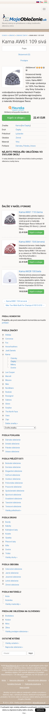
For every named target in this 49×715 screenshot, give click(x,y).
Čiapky (18, 130)
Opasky (8, 538)
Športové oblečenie (13, 495)
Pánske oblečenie (12, 448)
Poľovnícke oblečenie (14, 483)
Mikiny (13, 364)
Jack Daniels (10, 350)
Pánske (26, 146)
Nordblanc (9, 388)
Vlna (17, 142)
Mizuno (8, 380)
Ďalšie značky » (11, 423)
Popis (24, 48)
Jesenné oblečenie (13, 577)
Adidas (8, 335)
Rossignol (9, 396)
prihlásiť (5, 323)
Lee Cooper (10, 372)
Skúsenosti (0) (24, 54)
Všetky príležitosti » (13, 510)
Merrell (8, 376)
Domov (4, 35)
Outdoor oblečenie (13, 479)
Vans (7, 415)
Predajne (24, 60)
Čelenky (14, 358)
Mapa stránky (24, 688)
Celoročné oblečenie (13, 569)
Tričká (7, 553)
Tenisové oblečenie (13, 506)
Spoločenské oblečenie (14, 491)
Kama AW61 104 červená (32, 241)
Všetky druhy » (11, 557)
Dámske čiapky (22, 35)
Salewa (8, 400)
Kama (18, 125)
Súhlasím (40, 710)
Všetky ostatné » (12, 643)
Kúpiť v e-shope (36, 232)
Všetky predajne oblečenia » (16, 631)
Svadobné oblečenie (13, 499)
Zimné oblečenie (12, 585)
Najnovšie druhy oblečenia (37, 680)
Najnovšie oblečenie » (14, 647)
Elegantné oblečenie (13, 471)
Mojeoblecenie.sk (39, 703)
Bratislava (9, 616)
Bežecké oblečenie (13, 463)
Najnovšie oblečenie (17, 680)
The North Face (11, 412)
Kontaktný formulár (14, 684)
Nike (7, 384)
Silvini (7, 404)
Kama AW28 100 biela (30, 271)
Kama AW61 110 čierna (31, 212)
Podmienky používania (33, 684)
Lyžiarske (19, 134)
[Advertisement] (24, 183)
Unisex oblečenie (12, 452)
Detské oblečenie (12, 444)
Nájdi (31, 653)
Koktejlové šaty (11, 530)
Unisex (33, 146)
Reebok (8, 392)
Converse (9, 339)
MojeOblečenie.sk (12, 666)
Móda (4, 680)
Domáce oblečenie (13, 467)
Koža (7, 596)
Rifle (7, 545)
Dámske (19, 146)
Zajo (7, 419)
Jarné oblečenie (12, 573)
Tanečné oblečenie (13, 502)
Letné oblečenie (11, 581)
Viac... (24, 713)
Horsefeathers (11, 347)
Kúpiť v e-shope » (16, 117)
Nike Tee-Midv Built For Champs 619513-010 (25, 305)
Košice (8, 620)
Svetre (13, 368)
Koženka (8, 600)
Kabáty (8, 526)
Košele (8, 534)
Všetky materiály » (13, 604)
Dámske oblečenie (13, 440)
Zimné (18, 138)
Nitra (7, 624)
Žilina (7, 628)
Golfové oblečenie (12, 475)
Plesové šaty (10, 542)
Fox (6, 343)
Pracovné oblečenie (13, 487)
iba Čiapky (26, 125)
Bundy (8, 522)
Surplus (8, 408)
